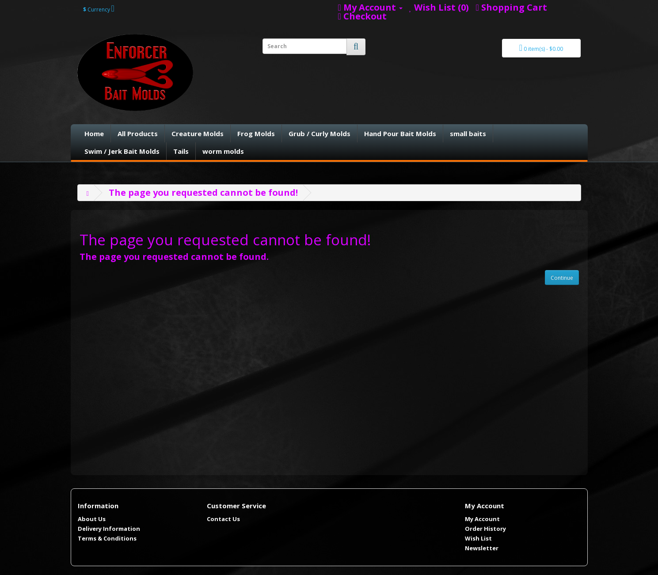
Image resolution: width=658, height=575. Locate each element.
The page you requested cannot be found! (203, 192)
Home (94, 133)
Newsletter (481, 548)
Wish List (478, 538)
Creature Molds (197, 133)
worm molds (223, 151)
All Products (138, 133)
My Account (482, 519)
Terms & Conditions (107, 538)
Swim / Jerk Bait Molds (122, 151)
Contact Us (223, 519)
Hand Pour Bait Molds (400, 133)
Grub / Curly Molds (319, 133)
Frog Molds (256, 133)
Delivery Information (109, 529)
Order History (485, 529)
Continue (562, 278)
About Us (92, 519)
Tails (181, 151)
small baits (468, 133)
